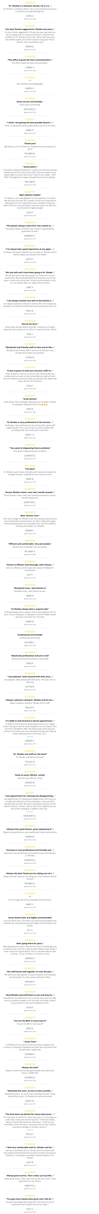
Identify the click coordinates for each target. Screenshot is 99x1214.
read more (30, 736)
